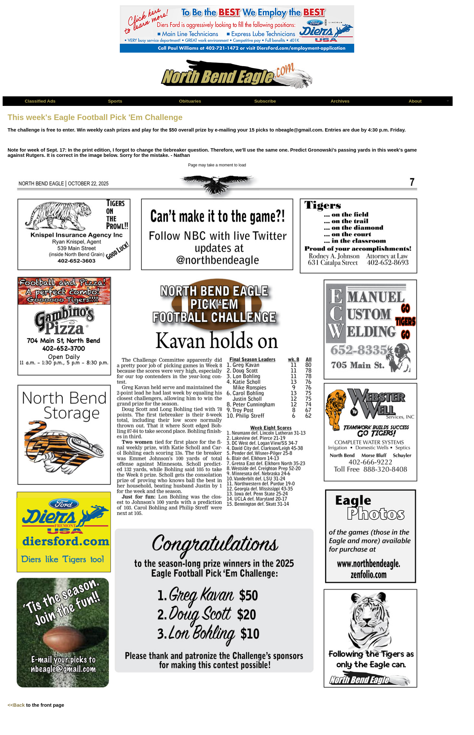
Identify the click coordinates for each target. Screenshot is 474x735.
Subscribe (265, 101)
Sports (115, 101)
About (414, 101)
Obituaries (190, 101)
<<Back (16, 705)
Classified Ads (40, 101)
